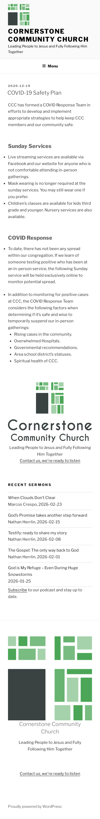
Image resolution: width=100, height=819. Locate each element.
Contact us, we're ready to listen (50, 460)
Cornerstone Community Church (48, 35)
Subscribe (17, 590)
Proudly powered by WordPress (35, 806)
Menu (50, 66)
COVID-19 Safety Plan (34, 93)
